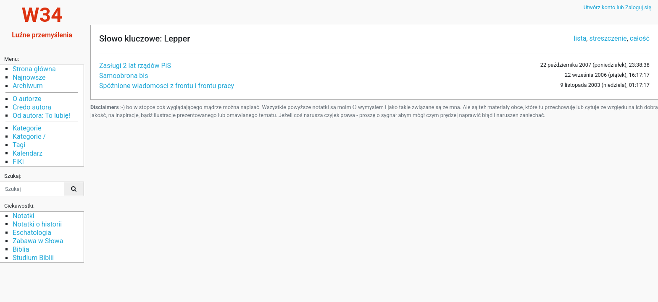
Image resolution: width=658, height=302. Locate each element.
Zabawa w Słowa (38, 241)
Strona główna (34, 69)
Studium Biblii (33, 258)
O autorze (27, 99)
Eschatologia (32, 233)
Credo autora (32, 107)
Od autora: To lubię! (41, 116)
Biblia (21, 249)
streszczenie (607, 38)
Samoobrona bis (123, 76)
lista (580, 38)
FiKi (18, 162)
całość (640, 38)
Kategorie (27, 128)
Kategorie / (29, 137)
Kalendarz (27, 153)
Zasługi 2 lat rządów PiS (135, 66)
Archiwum (28, 86)
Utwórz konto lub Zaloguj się (617, 7)
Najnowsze (29, 77)
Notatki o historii (37, 224)
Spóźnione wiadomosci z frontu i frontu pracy (166, 86)
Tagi (19, 145)
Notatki (23, 216)
